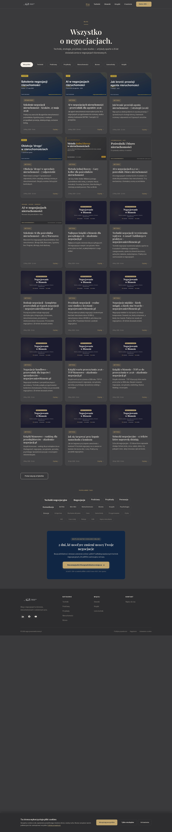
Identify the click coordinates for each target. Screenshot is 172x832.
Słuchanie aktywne (73, 515)
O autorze (128, 4)
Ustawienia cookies (145, 631)
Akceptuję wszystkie (107, 822)
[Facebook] (29, 616)
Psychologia (124, 508)
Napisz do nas (130, 602)
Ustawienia (145, 822)
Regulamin (133, 631)
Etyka (127, 515)
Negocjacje (79, 502)
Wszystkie (26, 64)
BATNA (61, 508)
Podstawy (53, 64)
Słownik (107, 4)
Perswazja (123, 501)
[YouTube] (35, 616)
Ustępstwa (58, 515)
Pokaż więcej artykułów (34, 476)
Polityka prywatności (120, 631)
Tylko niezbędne (128, 822)
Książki (117, 4)
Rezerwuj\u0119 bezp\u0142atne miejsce (86, 565)
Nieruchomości (82, 64)
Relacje (83, 521)
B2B (93, 521)
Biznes (97, 64)
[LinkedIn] (23, 616)
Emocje (46, 515)
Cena (87, 515)
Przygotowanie (114, 515)
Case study (72, 521)
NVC (61, 521)
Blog (88, 4)
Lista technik (98, 611)
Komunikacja (48, 509)
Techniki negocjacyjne (55, 502)
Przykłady (67, 64)
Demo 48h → (144, 4)
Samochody (110, 64)
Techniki (97, 4)
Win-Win (73, 508)
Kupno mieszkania (106, 521)
